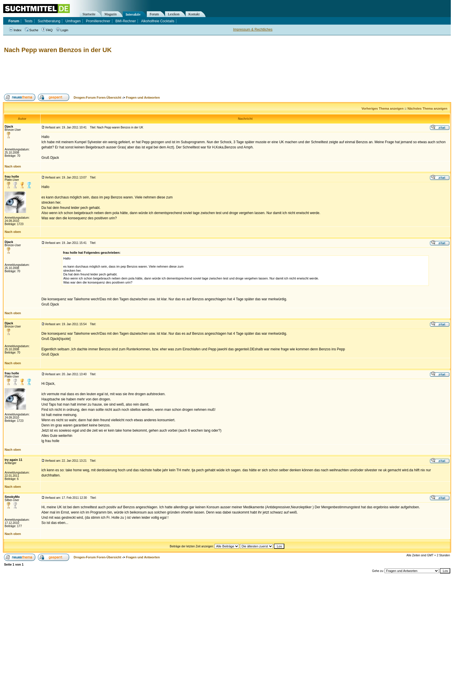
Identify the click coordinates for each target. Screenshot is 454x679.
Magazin (111, 14)
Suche (31, 30)
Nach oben (13, 166)
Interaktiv (133, 14)
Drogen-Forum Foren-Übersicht (97, 97)
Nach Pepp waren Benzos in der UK (58, 50)
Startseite (89, 14)
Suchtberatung (49, 21)
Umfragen (73, 21)
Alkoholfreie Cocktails (157, 21)
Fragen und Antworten (143, 97)
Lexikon (174, 14)
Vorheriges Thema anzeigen (383, 108)
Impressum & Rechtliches (252, 29)
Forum (154, 14)
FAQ (47, 30)
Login (62, 30)
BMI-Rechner (126, 21)
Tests (28, 21)
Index (15, 30)
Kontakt (194, 14)
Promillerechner (98, 21)
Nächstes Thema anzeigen (427, 108)
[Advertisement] (108, 74)
